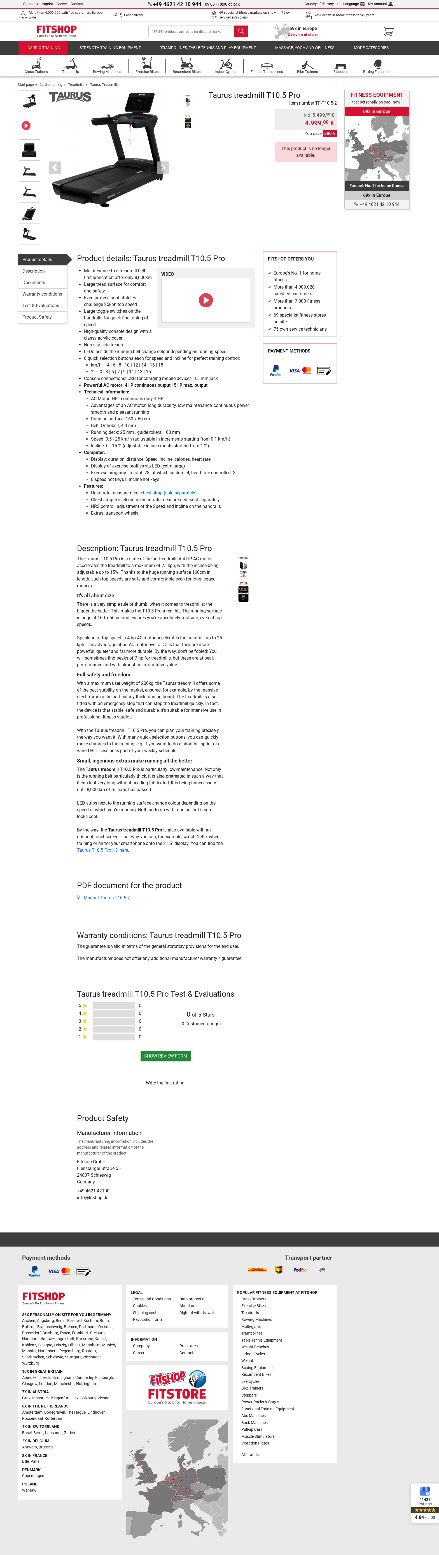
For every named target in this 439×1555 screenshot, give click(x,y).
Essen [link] (65, 1333)
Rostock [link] (89, 1351)
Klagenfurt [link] (60, 1398)
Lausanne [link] (53, 1432)
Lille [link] (25, 1461)
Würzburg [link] (30, 1363)
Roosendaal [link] (32, 1418)
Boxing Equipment (257, 1367)
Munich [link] (108, 1345)
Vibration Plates (255, 1443)
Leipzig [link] (60, 1345)
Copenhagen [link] (33, 1475)
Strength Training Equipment (110, 51)
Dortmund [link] (88, 1326)
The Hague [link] (76, 1412)
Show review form (165, 1060)
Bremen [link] (70, 1326)
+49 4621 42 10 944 (377, 204)
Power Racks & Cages (260, 1402)
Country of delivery (322, 4)
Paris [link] (35, 1461)
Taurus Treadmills (104, 88)
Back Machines (254, 1422)
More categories (371, 51)
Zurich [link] (69, 1432)
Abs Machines (253, 1415)
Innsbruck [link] (41, 1398)
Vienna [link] (103, 1398)
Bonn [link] (104, 1320)
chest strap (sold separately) (169, 496)
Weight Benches (255, 1347)
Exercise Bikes (253, 1305)
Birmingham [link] (63, 1377)
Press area (188, 1346)
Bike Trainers (252, 1388)
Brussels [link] (46, 1447)
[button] (54, 171)
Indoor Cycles (253, 1354)
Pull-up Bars (251, 1429)
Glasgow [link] (29, 1383)
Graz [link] (26, 1398)
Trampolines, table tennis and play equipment (208, 51)
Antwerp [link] (29, 1447)
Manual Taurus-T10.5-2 (103, 901)
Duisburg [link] (50, 1333)
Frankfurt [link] (80, 1333)
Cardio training (43, 51)
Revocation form (147, 1319)
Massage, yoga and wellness (304, 51)
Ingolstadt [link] (65, 1339)
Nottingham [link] (86, 1383)
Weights (248, 1360)
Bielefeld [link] (74, 1320)
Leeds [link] (45, 1377)
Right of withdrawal (196, 1312)
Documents (33, 286)
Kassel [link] (100, 1339)
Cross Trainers (253, 1299)
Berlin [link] (61, 1320)
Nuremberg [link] (48, 1351)
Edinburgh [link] (104, 1377)
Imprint (47, 4)
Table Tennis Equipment (261, 1340)
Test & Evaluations (40, 309)
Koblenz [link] (29, 1345)
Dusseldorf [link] (31, 1333)
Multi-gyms (251, 1326)
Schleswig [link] (54, 1357)
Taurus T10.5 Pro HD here (102, 854)
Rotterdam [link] (54, 1418)
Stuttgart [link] (73, 1357)
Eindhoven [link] (96, 1412)
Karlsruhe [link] (84, 1339)
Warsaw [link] (29, 1490)
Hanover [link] (47, 1339)
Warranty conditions (42, 298)
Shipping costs (145, 1312)
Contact (77, 4)
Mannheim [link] (91, 1345)
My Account (380, 4)
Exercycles (250, 1381)
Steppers (249, 1395)
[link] (276, 375)
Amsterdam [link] (32, 1412)
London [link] (45, 1383)
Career (62, 4)
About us (187, 1305)
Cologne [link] (45, 1345)
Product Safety (37, 321)
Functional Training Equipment (267, 1409)
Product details (37, 263)
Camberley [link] (84, 1377)
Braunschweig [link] (49, 1326)
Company (30, 4)
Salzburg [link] (88, 1398)
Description (33, 275)
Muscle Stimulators (258, 1436)
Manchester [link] (64, 1383)
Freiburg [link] (97, 1333)
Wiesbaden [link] (92, 1357)
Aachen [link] (28, 1320)
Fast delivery (133, 15)
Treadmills (76, 88)
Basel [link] (27, 1432)
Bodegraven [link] (54, 1412)
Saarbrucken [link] (33, 1357)
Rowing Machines (256, 1319)
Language (354, 4)
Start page (26, 88)
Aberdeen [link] (30, 1377)
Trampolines (252, 1333)
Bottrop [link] (29, 1326)
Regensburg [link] (69, 1351)
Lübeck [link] (74, 1345)
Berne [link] (38, 1432)
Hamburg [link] (30, 1339)
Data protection (193, 1299)
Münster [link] (29, 1351)
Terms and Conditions (152, 1299)
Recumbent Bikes (256, 1374)
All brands (250, 1454)
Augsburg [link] (45, 1320)
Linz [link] (75, 1398)
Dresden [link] (105, 1326)
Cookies (140, 1305)
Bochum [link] (90, 1320)
